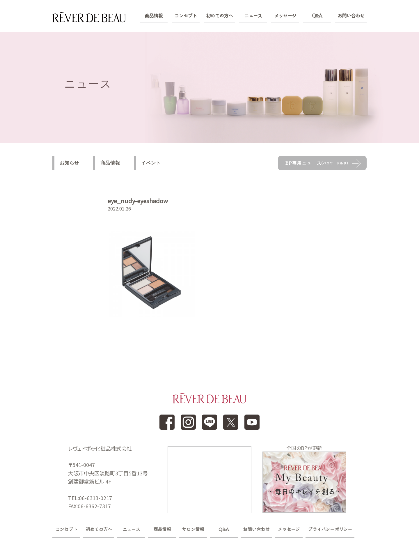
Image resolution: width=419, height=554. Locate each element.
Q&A (317, 15)
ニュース (253, 15)
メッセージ (285, 15)
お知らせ (69, 162)
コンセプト (185, 15)
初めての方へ (219, 15)
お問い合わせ (351, 15)
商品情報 (153, 15)
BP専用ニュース (316, 162)
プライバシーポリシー (330, 528)
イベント (151, 162)
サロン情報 (193, 528)
